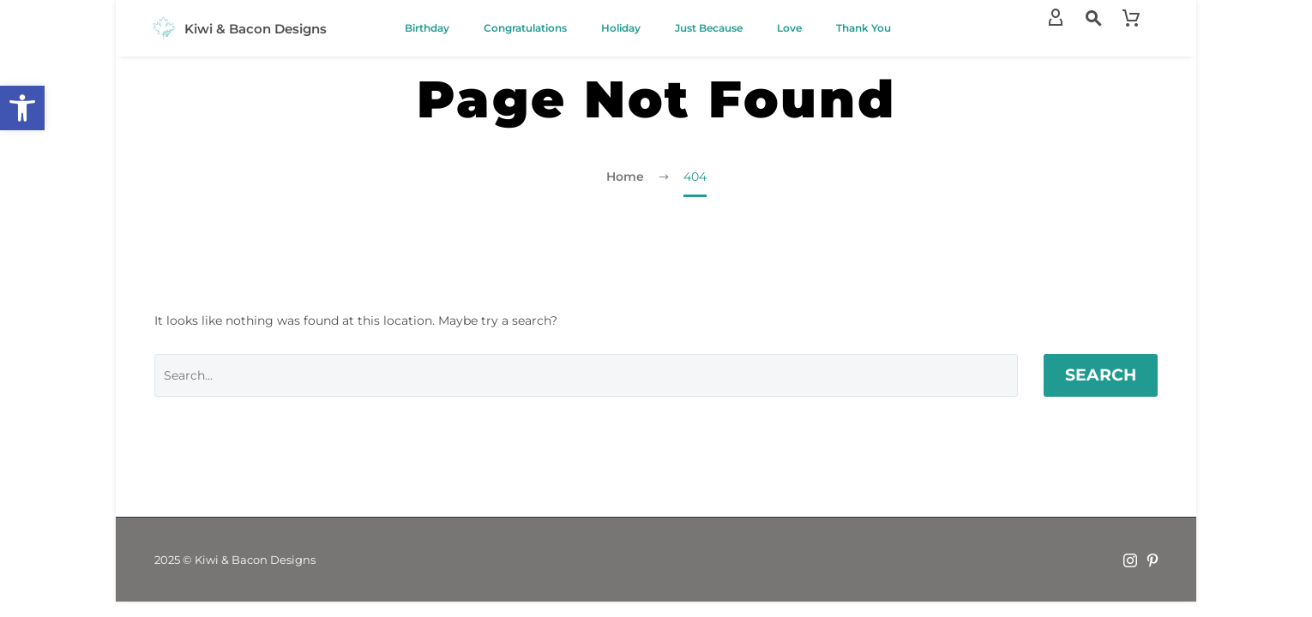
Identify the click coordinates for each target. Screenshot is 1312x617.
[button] (22, 108)
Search (1100, 375)
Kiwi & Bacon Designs (255, 29)
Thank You (863, 27)
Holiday (621, 27)
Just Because (709, 27)
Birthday (427, 27)
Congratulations (525, 27)
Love (789, 27)
